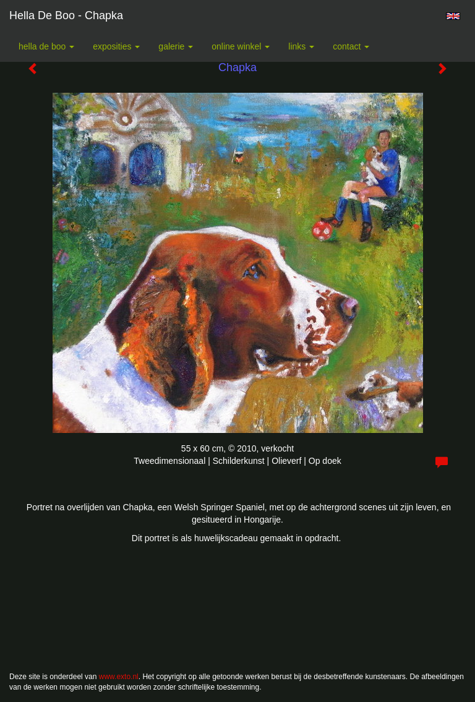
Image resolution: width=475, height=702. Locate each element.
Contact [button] (351, 46)
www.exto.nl (119, 676)
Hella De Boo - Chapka (66, 15)
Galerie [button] (175, 46)
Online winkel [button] (241, 46)
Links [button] (301, 46)
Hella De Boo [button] (46, 46)
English (453, 16)
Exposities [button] (116, 46)
